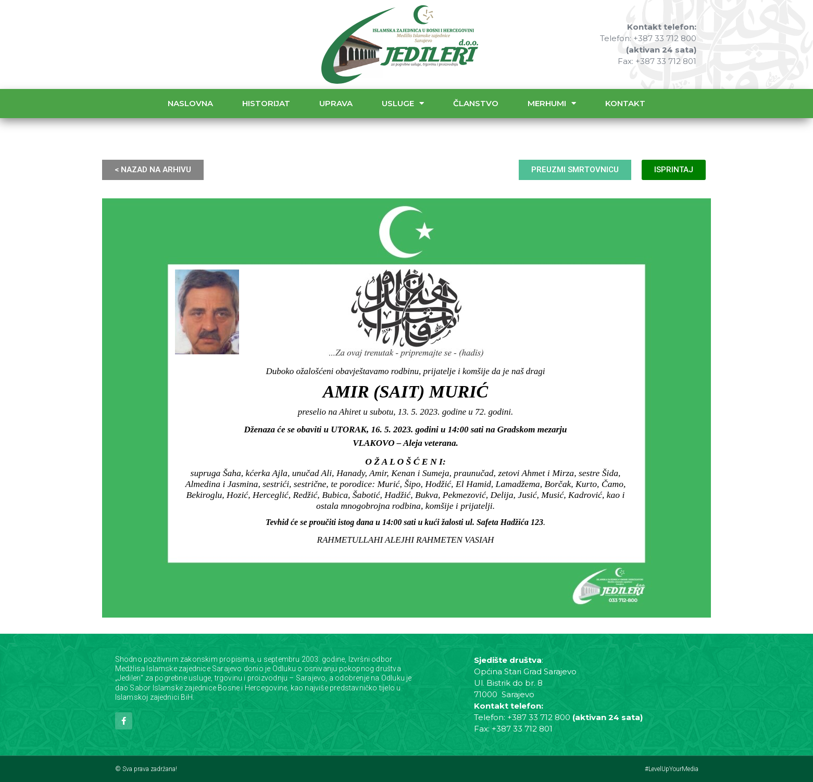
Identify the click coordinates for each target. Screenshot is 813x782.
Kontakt (625, 103)
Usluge (403, 103)
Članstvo (475, 103)
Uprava (336, 103)
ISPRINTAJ (673, 169)
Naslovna (190, 103)
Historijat (266, 103)
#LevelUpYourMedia (671, 769)
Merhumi (552, 103)
